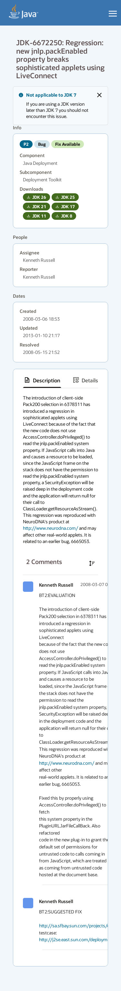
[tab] (42, 380)
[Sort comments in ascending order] (92, 563)
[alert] (60, 105)
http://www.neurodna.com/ (50, 528)
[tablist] (60, 380)
